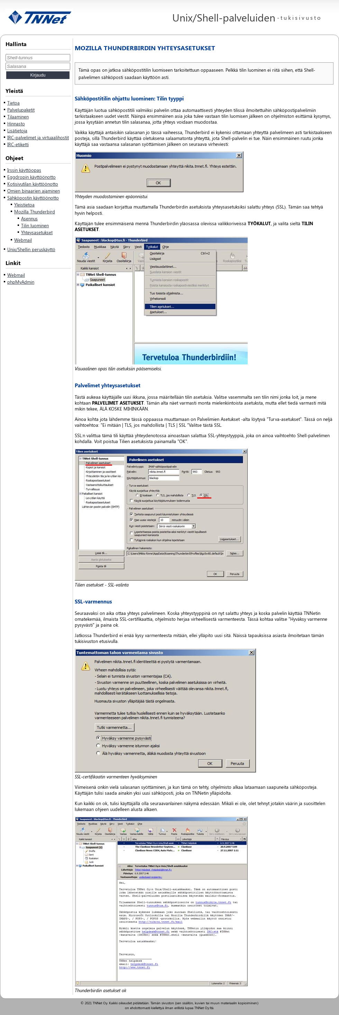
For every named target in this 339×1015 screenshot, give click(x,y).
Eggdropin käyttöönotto (31, 177)
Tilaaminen (18, 117)
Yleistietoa (24, 205)
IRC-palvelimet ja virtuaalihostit (38, 137)
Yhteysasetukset (37, 232)
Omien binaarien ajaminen (33, 191)
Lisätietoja (17, 130)
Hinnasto (16, 123)
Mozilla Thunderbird (34, 211)
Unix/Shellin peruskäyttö (31, 249)
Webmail (23, 240)
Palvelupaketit (21, 110)
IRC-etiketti (18, 144)
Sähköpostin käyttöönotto (33, 198)
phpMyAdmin (20, 282)
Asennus (29, 218)
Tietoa (13, 103)
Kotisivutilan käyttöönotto (32, 184)
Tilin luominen (35, 225)
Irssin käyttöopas (24, 170)
